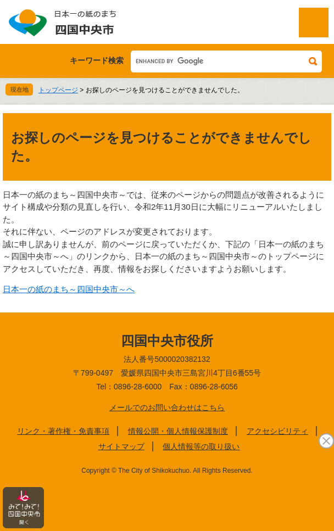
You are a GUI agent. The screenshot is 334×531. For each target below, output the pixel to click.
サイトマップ (121, 446)
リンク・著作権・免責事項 (63, 431)
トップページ (58, 90)
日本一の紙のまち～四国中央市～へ (69, 289)
